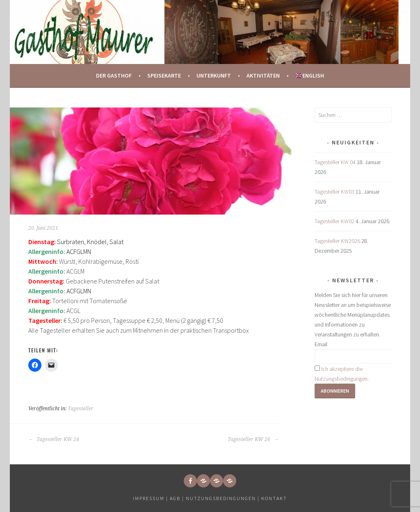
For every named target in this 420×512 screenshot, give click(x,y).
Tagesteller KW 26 (253, 439)
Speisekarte (164, 75)
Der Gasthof (114, 75)
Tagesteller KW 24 (53, 439)
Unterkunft (213, 75)
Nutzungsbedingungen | (223, 498)
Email (321, 344)
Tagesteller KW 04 (335, 162)
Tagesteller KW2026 (337, 241)
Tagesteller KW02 (334, 221)
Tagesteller (81, 408)
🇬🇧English (309, 75)
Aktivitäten (263, 75)
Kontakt (274, 498)
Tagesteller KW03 (334, 191)
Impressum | (151, 498)
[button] (203, 480)
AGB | (177, 498)
